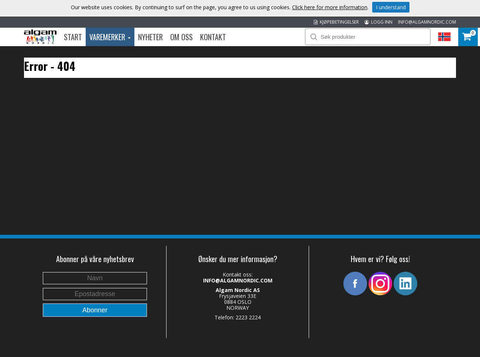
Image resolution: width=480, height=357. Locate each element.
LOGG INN (378, 22)
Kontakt (213, 36)
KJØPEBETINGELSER (336, 22)
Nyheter (150, 36)
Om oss (181, 36)
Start (73, 36)
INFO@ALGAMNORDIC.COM (427, 22)
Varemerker (110, 36)
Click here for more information (329, 7)
